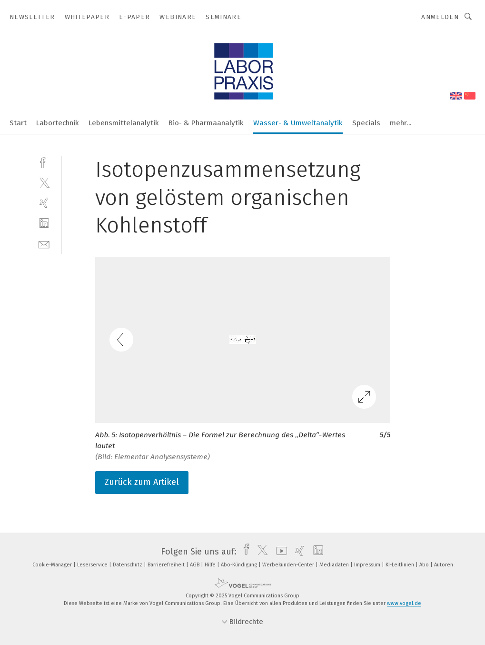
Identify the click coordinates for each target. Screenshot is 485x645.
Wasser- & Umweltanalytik (298, 123)
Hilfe (211, 565)
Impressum (368, 565)
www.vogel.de (404, 603)
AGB (195, 565)
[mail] (44, 244)
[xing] (44, 203)
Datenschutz (128, 565)
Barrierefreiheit (167, 565)
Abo (424, 565)
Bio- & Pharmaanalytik (206, 123)
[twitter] (44, 182)
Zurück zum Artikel (142, 482)
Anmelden (440, 17)
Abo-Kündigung (239, 565)
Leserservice (93, 565)
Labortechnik (57, 123)
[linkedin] (44, 223)
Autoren (443, 565)
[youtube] (279, 551)
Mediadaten (334, 565)
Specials (366, 123)
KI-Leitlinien (401, 565)
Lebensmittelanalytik (124, 123)
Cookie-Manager (52, 565)
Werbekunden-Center (289, 565)
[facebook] (44, 162)
